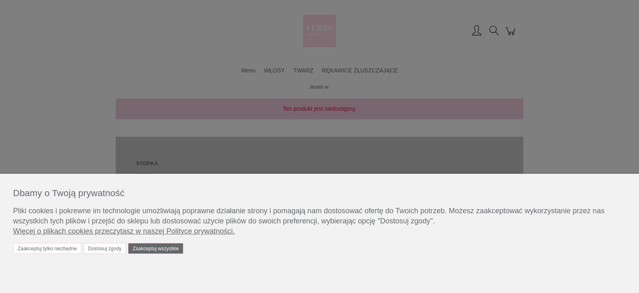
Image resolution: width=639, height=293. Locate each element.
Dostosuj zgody (104, 248)
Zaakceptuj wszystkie (155, 248)
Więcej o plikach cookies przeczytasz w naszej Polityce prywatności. (124, 231)
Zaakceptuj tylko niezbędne (47, 248)
